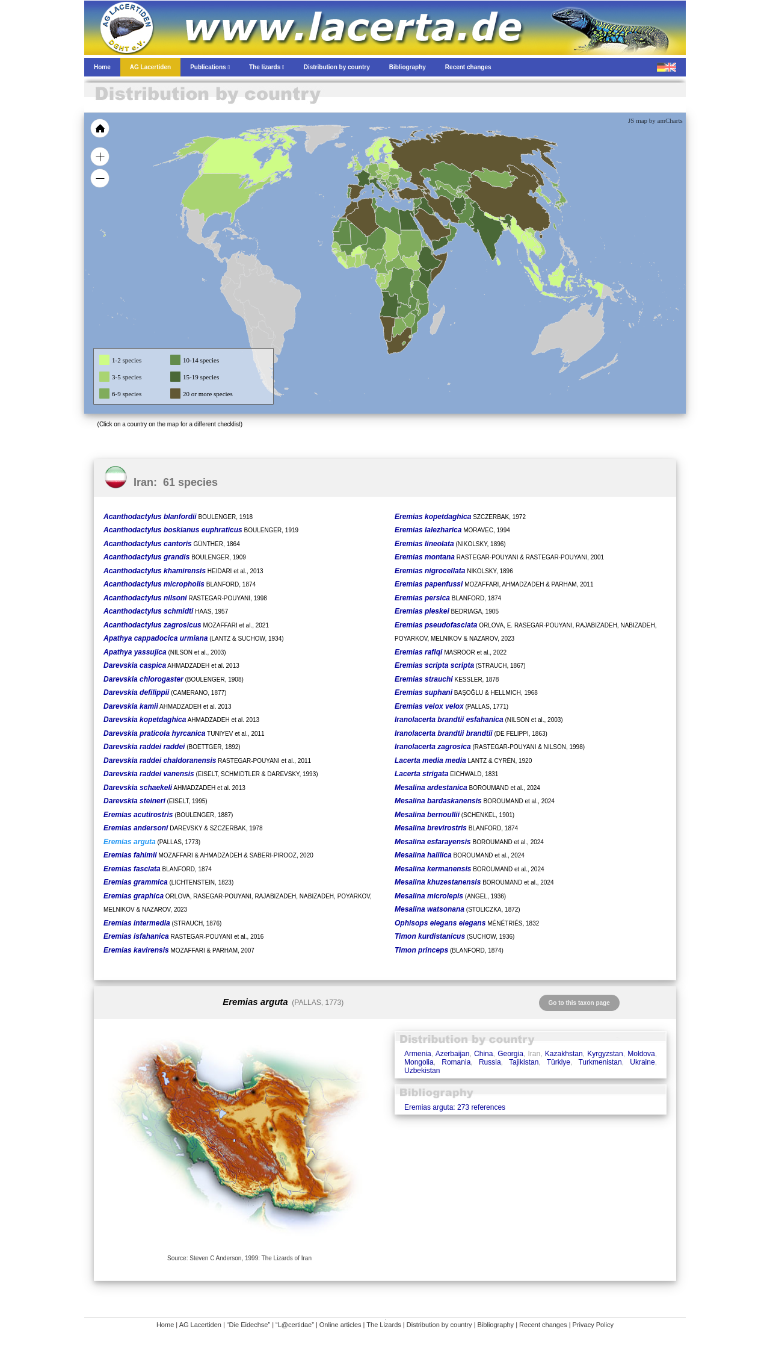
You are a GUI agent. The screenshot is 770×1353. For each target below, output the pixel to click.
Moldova (640, 1054)
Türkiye (558, 1062)
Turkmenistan (599, 1062)
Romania (456, 1062)
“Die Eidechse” (248, 1324)
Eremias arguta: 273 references (454, 1107)
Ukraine (642, 1062)
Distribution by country (439, 1324)
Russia (490, 1062)
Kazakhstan (564, 1054)
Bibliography (496, 1324)
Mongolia (419, 1062)
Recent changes (543, 1324)
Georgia (510, 1054)
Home (165, 1324)
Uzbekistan (422, 1070)
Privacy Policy (593, 1324)
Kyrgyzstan (605, 1054)
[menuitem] (446, 225)
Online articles (340, 1324)
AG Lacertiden (200, 1324)
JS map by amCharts (655, 120)
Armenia (417, 1054)
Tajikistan (523, 1062)
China (483, 1054)
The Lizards (383, 1324)
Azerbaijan (453, 1054)
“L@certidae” (295, 1324)
